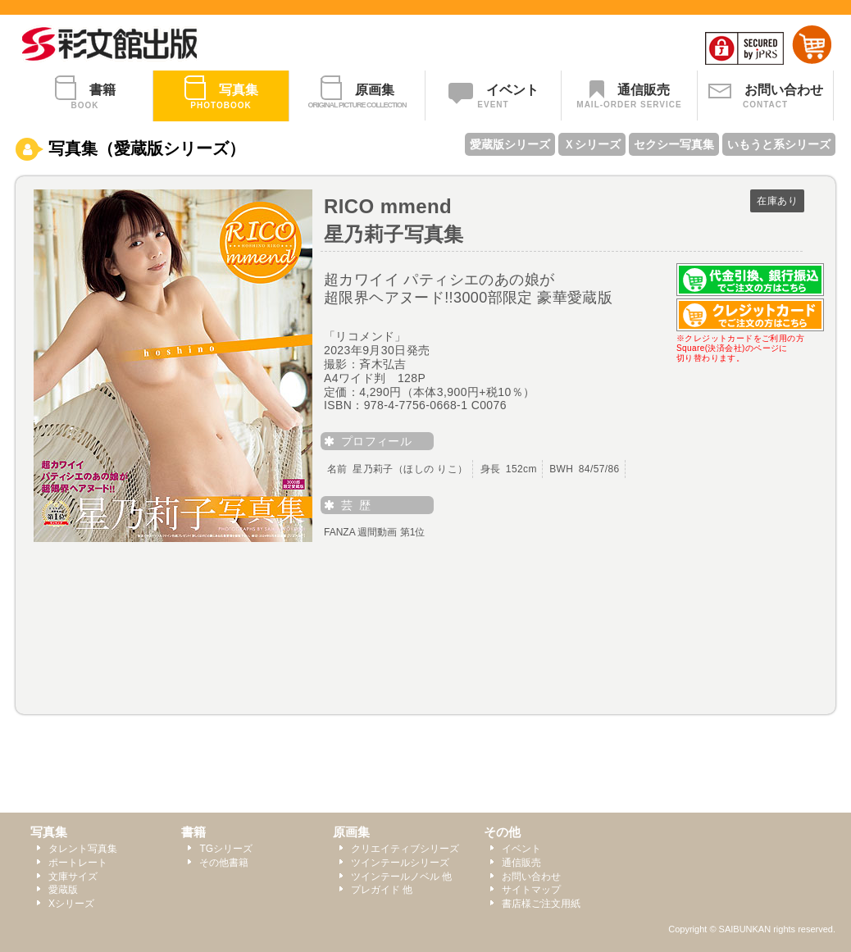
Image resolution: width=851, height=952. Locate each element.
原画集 (351, 832)
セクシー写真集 (674, 144)
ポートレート (77, 862)
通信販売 (521, 862)
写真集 (48, 832)
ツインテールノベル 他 (401, 876)
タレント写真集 (82, 848)
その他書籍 (223, 862)
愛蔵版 (63, 889)
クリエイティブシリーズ (405, 848)
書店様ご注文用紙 (541, 903)
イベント (521, 848)
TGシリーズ (226, 848)
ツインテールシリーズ (400, 862)
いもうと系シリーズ (779, 144)
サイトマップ (531, 889)
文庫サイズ (73, 876)
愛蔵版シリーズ (510, 144)
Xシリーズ (71, 903)
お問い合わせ (531, 876)
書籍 (193, 832)
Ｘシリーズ (592, 144)
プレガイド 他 (381, 889)
